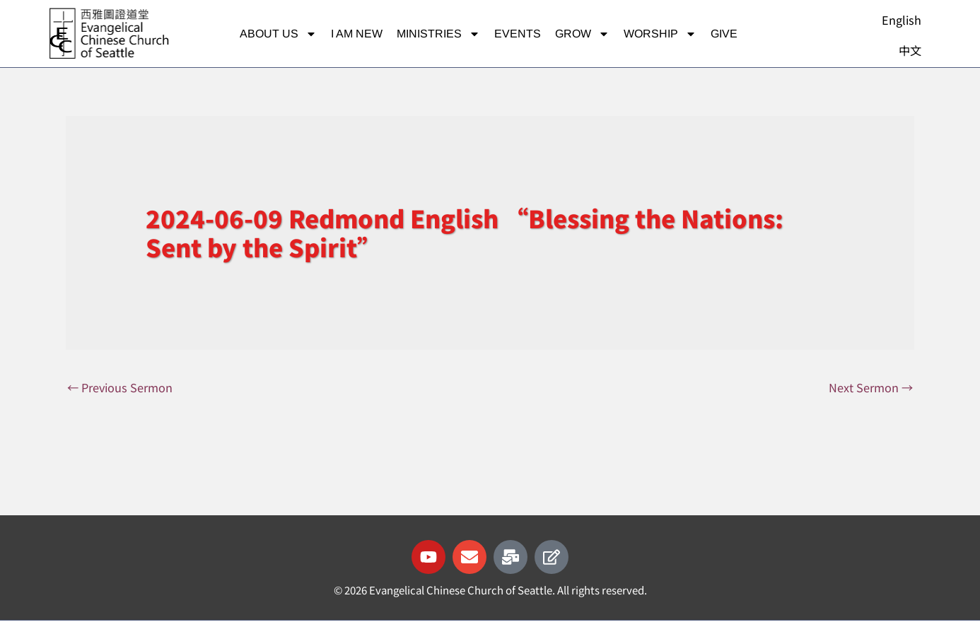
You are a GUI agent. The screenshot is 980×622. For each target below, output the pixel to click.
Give (724, 34)
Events (517, 34)
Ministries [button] (438, 34)
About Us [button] (278, 34)
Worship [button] (660, 34)
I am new (357, 34)
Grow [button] (582, 34)
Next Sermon (870, 388)
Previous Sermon (122, 388)
